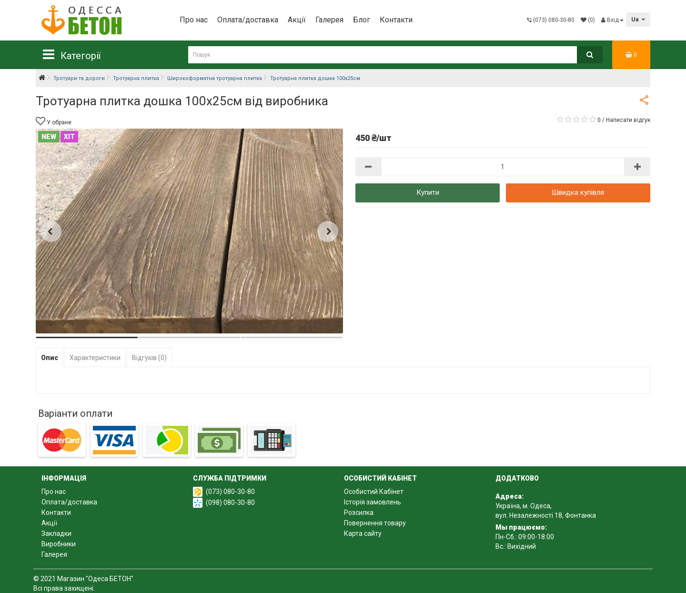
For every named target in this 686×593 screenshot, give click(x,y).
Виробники (58, 544)
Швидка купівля (578, 192)
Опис (49, 358)
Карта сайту (363, 533)
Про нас (194, 19)
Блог (361, 19)
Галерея (329, 19)
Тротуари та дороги (79, 78)
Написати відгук (628, 120)
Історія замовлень (372, 502)
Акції (297, 19)
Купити (427, 192)
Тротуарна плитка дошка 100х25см (315, 78)
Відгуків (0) (149, 358)
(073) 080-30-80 (230, 491)
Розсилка (358, 512)
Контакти (396, 19)
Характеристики (95, 358)
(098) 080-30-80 (230, 502)
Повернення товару (375, 523)
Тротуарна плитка (136, 78)
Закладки (56, 533)
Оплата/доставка (247, 19)
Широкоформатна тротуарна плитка (214, 78)
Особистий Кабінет (374, 491)
